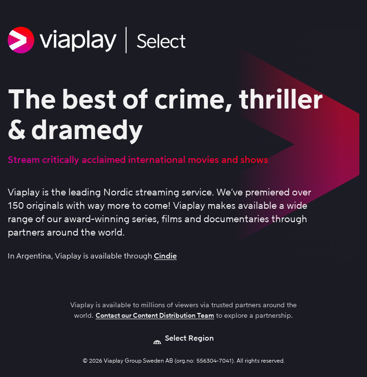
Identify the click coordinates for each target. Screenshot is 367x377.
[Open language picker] (183, 338)
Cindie (165, 255)
